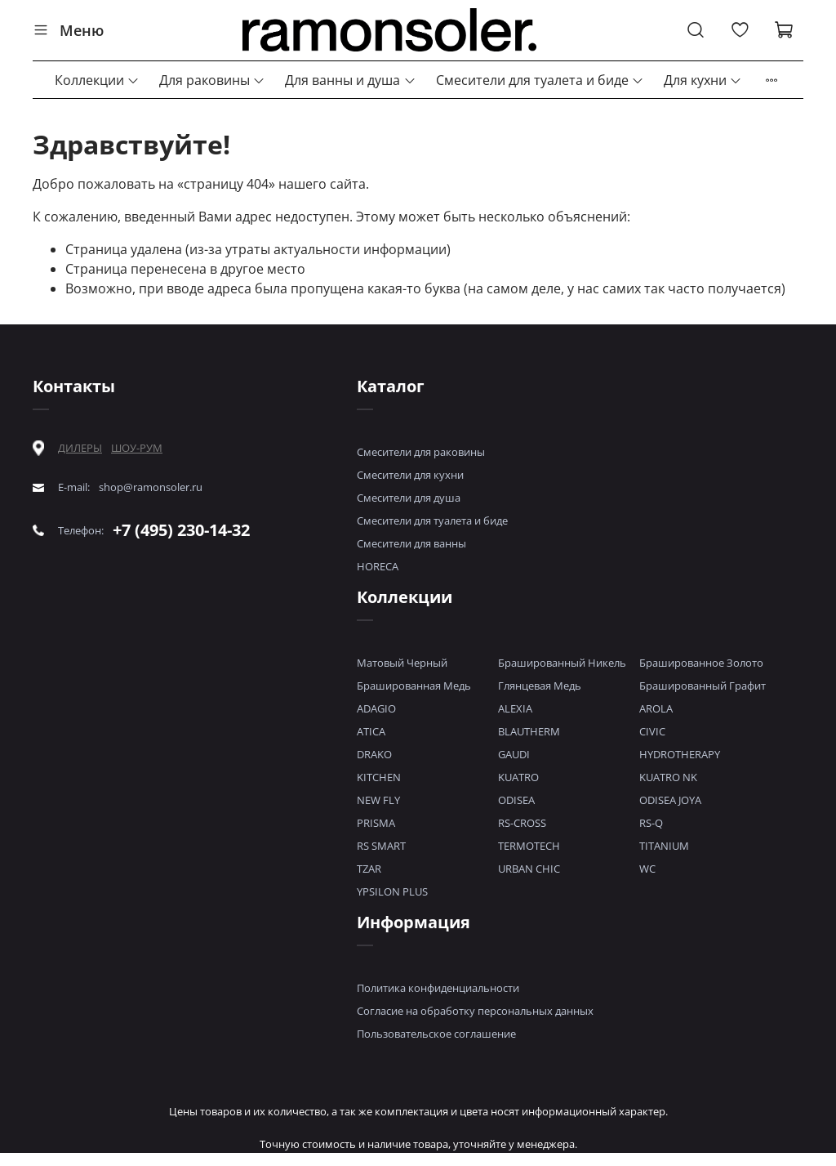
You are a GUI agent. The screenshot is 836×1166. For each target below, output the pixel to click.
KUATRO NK (668, 777)
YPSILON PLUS (392, 891)
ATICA (371, 731)
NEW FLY (378, 800)
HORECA (377, 566)
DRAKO (374, 754)
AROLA (656, 708)
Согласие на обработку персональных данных (475, 1010)
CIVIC (652, 731)
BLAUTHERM (529, 731)
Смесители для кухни (410, 474)
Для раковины (212, 80)
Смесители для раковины (421, 452)
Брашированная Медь (414, 685)
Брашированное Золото (701, 662)
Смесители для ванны (411, 543)
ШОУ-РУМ (136, 447)
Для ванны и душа (350, 80)
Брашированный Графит (702, 685)
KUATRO (518, 777)
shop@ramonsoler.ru (150, 487)
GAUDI (514, 754)
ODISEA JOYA (670, 800)
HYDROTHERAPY (679, 754)
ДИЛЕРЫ (80, 448)
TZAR (369, 868)
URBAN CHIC (529, 868)
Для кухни (703, 80)
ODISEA (516, 800)
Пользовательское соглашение (436, 1033)
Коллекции (97, 80)
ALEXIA (515, 708)
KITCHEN (379, 777)
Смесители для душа (408, 497)
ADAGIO (376, 708)
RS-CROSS (522, 822)
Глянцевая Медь (539, 685)
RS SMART (381, 845)
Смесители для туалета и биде (540, 80)
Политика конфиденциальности (438, 988)
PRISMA (376, 822)
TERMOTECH (529, 845)
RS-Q (651, 822)
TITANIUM (664, 845)
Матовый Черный (402, 662)
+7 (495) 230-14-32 (181, 530)
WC (647, 868)
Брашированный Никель (562, 662)
